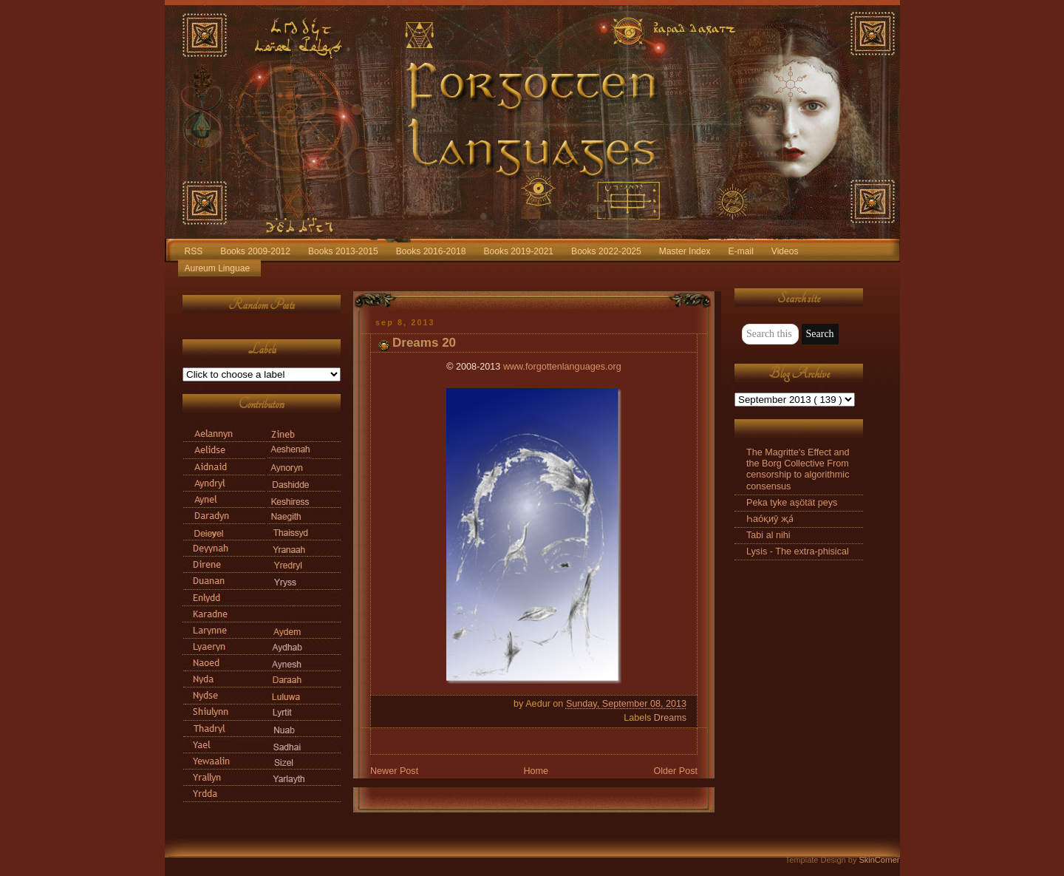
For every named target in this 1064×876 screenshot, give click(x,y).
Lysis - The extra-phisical (797, 551)
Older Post (675, 771)
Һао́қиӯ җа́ (770, 519)
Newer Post (394, 771)
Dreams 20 (424, 343)
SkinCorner (879, 859)
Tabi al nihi (768, 535)
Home (535, 771)
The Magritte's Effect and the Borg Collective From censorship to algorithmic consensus (798, 469)
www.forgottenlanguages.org (562, 366)
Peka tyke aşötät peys (791, 503)
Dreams (670, 718)
